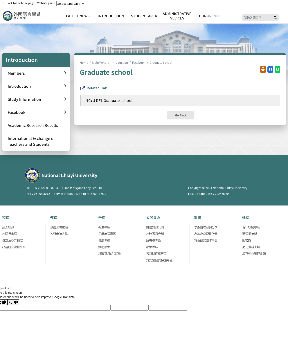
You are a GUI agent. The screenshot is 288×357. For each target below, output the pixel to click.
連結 (245, 217)
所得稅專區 (153, 240)
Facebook (138, 62)
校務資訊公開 (155, 233)
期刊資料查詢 (251, 246)
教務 (53, 217)
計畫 (197, 217)
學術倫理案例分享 (206, 227)
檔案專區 (152, 246)
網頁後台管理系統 (254, 253)
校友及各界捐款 (12, 240)
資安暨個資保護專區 (159, 260)
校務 (5, 217)
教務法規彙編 (59, 227)
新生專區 (104, 227)
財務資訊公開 (155, 227)
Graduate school (161, 62)
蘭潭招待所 (249, 233)
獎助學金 (104, 246)
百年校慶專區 (251, 227)
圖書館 (246, 240)
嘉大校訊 (8, 227)
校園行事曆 (9, 233)
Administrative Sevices (177, 16)
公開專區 (153, 217)
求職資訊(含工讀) (109, 253)
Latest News (78, 15)
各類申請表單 (59, 233)
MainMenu (99, 62)
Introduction (111, 15)
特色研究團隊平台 (206, 240)
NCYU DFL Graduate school (109, 100)
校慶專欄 (104, 240)
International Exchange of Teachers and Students (31, 141)
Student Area (144, 15)
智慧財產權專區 (156, 253)
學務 (101, 217)
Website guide (46, 3)
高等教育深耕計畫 (206, 233)
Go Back (181, 115)
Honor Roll (210, 15)
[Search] (260, 17)
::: (2, 3)
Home (84, 62)
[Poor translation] (13, 302)
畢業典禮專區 (107, 233)
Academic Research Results (33, 125)
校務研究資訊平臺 (14, 246)
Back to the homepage (20, 3)
